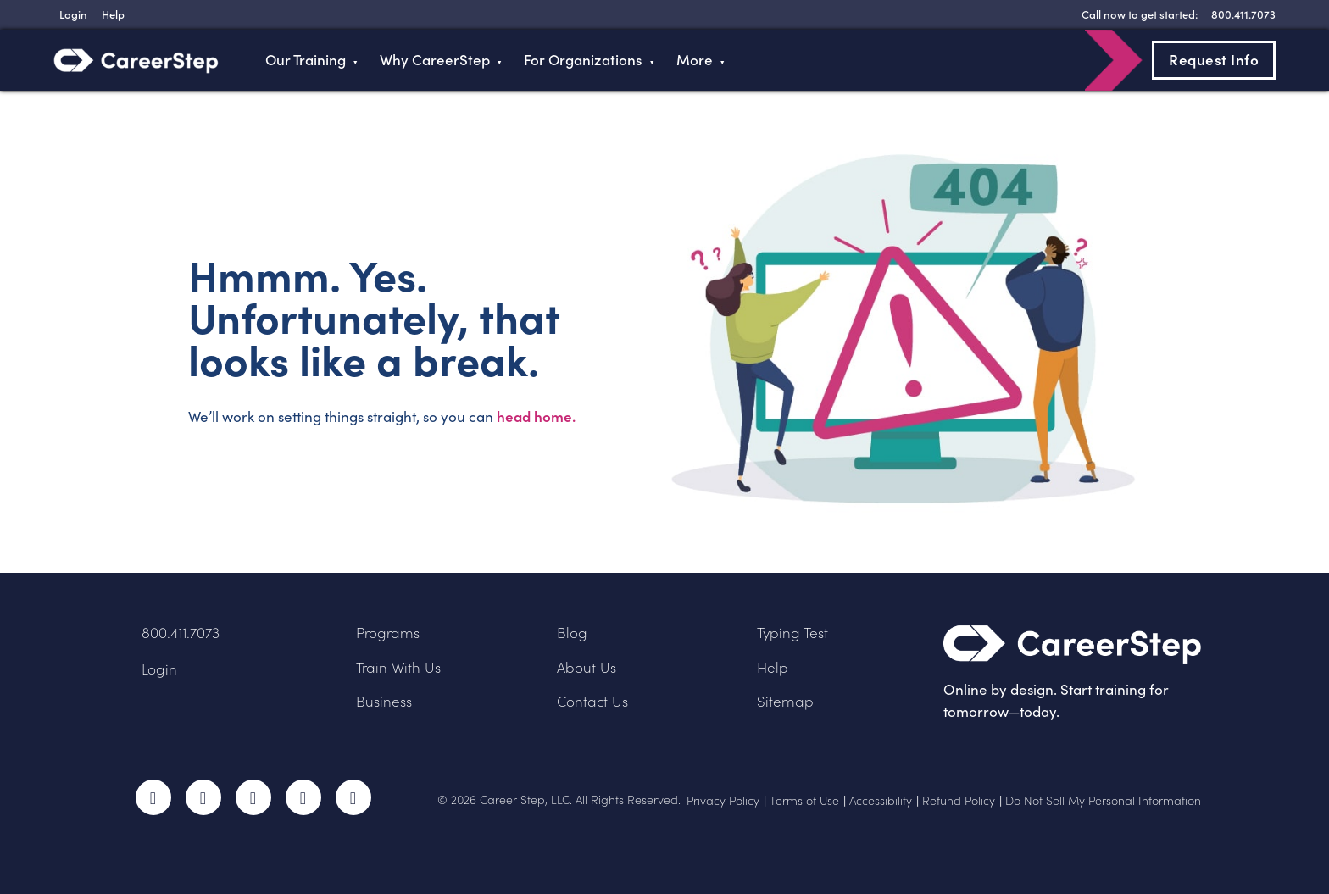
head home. (536, 416)
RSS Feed (355, 803)
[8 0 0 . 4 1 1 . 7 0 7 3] (1241, 14)
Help (772, 667)
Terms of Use (804, 800)
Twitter (203, 797)
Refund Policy (958, 800)
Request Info (1214, 59)
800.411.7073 (181, 632)
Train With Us (398, 667)
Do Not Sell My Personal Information (1103, 800)
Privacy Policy (723, 800)
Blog (572, 632)
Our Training (305, 59)
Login (159, 669)
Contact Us (592, 701)
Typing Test (792, 632)
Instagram (253, 797)
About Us (586, 667)
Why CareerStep (435, 59)
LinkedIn (303, 797)
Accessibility (880, 800)
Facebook (153, 797)
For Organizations (583, 59)
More (694, 59)
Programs (388, 632)
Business (384, 701)
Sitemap (785, 701)
